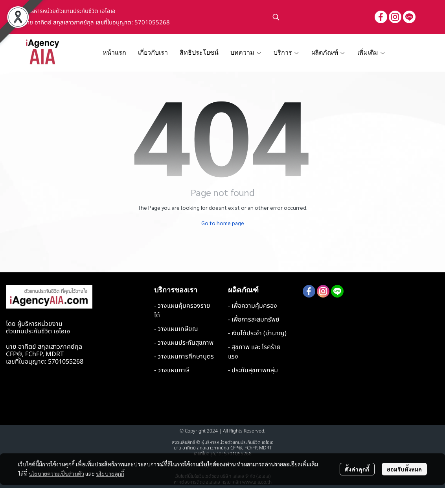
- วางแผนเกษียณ (176, 329)
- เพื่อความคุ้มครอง (252, 306)
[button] (319, 16)
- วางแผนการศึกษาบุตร (184, 356)
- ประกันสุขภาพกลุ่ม (253, 370)
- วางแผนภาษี (171, 370)
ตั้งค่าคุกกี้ (357, 469)
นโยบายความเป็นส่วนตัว (56, 473)
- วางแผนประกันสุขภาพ (183, 343)
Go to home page (222, 222)
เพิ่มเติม (371, 52)
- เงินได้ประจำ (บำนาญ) (257, 333)
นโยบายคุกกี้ (110, 473)
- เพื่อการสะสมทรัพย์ (254, 319)
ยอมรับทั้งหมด (404, 469)
